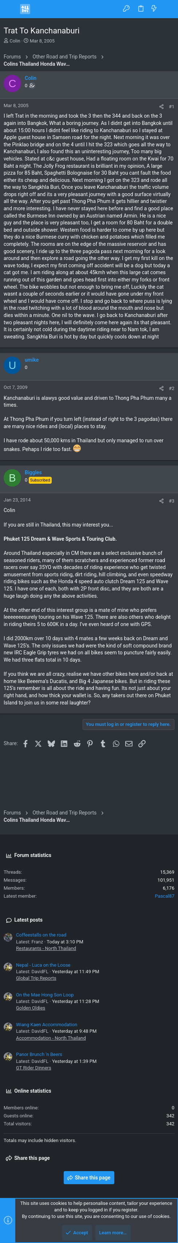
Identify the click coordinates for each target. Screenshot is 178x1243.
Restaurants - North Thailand (46, 948)
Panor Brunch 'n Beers (39, 1054)
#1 (171, 106)
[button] (11, 9)
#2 (171, 388)
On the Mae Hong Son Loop (45, 995)
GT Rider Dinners (33, 1068)
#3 (171, 501)
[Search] (167, 9)
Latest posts (28, 920)
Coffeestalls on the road (41, 935)
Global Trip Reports (36, 978)
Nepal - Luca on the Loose (43, 965)
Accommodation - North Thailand (51, 1038)
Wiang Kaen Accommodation (46, 1024)
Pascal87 (164, 896)
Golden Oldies (30, 1008)
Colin (14, 41)
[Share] (161, 106)
